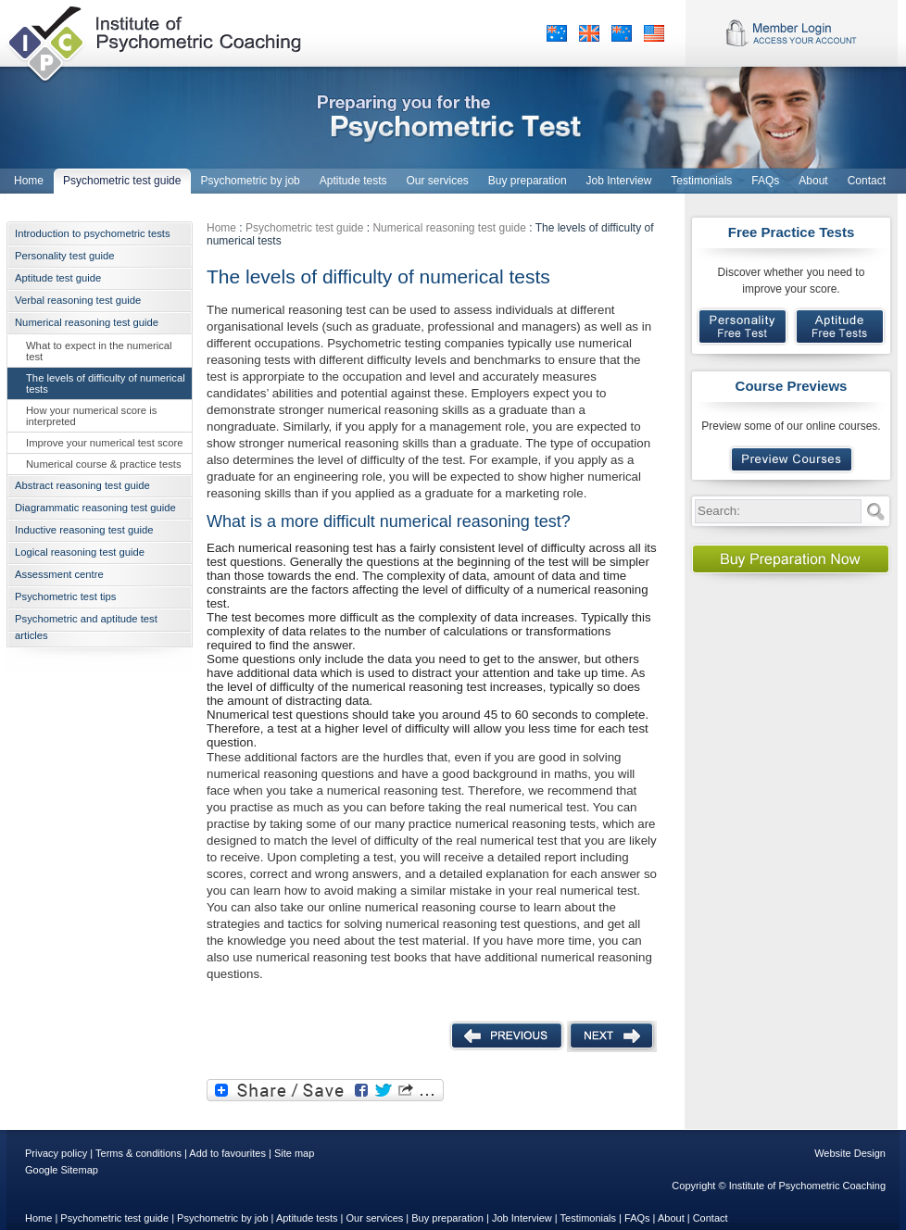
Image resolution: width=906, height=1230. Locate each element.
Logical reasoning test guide (80, 552)
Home (221, 227)
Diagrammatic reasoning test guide (95, 507)
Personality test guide (65, 255)
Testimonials (588, 1218)
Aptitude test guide (58, 277)
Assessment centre (59, 574)
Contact (710, 1218)
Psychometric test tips (65, 596)
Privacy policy (56, 1153)
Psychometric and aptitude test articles (86, 627)
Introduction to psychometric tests (92, 233)
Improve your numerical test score (104, 442)
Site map (294, 1153)
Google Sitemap (61, 1169)
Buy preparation (447, 1218)
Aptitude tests (307, 1218)
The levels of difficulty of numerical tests (105, 383)
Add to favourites (227, 1153)
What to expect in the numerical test (99, 351)
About (671, 1218)
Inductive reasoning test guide (84, 529)
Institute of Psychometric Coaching (156, 41)
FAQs (637, 1218)
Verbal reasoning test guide (78, 300)
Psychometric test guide (304, 227)
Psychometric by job (222, 1218)
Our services (375, 1218)
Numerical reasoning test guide (86, 322)
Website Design (850, 1153)
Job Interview (522, 1218)
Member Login (792, 33)
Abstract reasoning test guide (82, 485)
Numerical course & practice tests (104, 464)
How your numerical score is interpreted (91, 416)
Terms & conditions (138, 1153)
